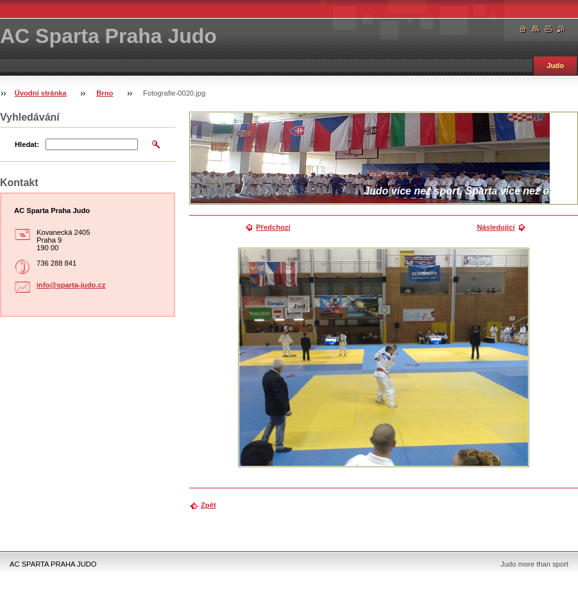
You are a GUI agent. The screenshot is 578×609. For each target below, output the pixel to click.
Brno (104, 93)
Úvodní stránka (41, 93)
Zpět (208, 505)
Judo (555, 65)
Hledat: (27, 144)
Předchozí (273, 227)
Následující (495, 227)
